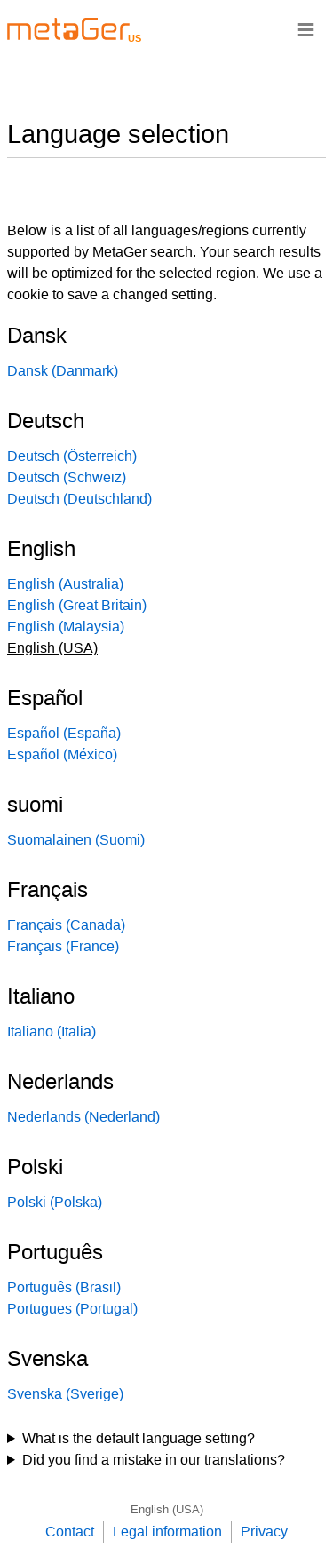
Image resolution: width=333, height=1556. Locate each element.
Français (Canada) (66, 925)
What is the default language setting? (138, 1438)
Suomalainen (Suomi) (76, 839)
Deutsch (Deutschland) (79, 498)
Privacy (264, 1531)
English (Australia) (65, 583)
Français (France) (63, 946)
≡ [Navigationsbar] (306, 29)
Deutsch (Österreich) (72, 456)
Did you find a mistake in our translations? (153, 1459)
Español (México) (62, 754)
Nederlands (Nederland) (83, 1116)
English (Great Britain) (77, 605)
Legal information (167, 1531)
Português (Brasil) (64, 1287)
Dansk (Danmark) (62, 370)
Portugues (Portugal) (72, 1308)
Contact (69, 1531)
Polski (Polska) (54, 1202)
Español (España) (64, 733)
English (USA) (167, 1509)
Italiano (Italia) (51, 1031)
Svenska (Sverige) (65, 1393)
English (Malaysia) (65, 626)
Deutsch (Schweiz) (66, 477)
